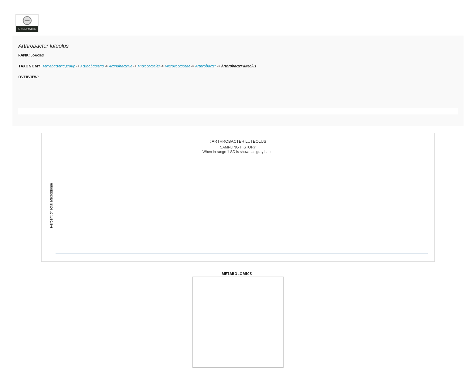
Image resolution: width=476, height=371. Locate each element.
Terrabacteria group (58, 66)
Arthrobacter (205, 66)
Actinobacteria (92, 66)
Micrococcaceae (177, 66)
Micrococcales (149, 66)
